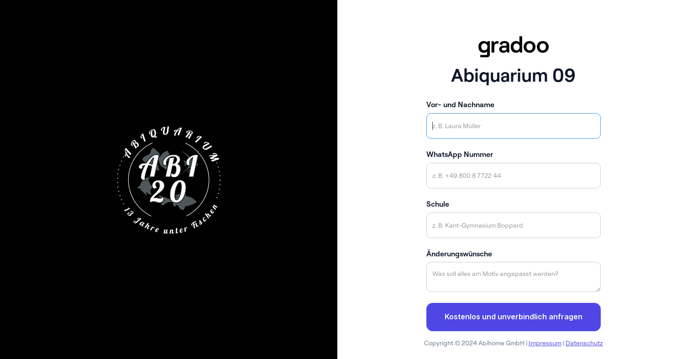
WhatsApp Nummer (459, 154)
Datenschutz (584, 343)
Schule (437, 203)
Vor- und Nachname (460, 104)
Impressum (545, 343)
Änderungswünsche (459, 253)
